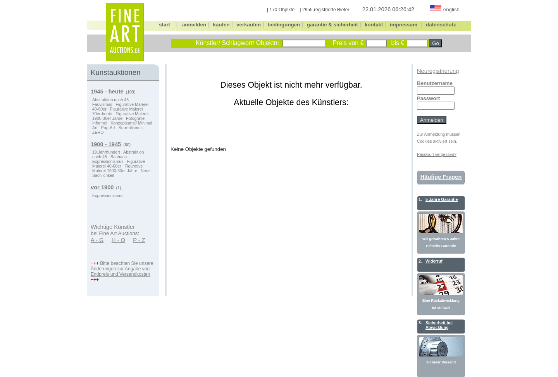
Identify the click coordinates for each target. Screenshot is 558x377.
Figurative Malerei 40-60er (118, 163)
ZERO (98, 132)
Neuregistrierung (438, 71)
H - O (118, 240)
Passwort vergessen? (436, 154)
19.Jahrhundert (106, 152)
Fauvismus (102, 104)
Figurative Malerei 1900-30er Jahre (120, 116)
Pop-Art (108, 127)
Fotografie (135, 118)
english (451, 9)
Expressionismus (108, 161)
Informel (99, 123)
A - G (97, 240)
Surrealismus (131, 127)
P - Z (139, 240)
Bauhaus (118, 156)
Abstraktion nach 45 (110, 99)
